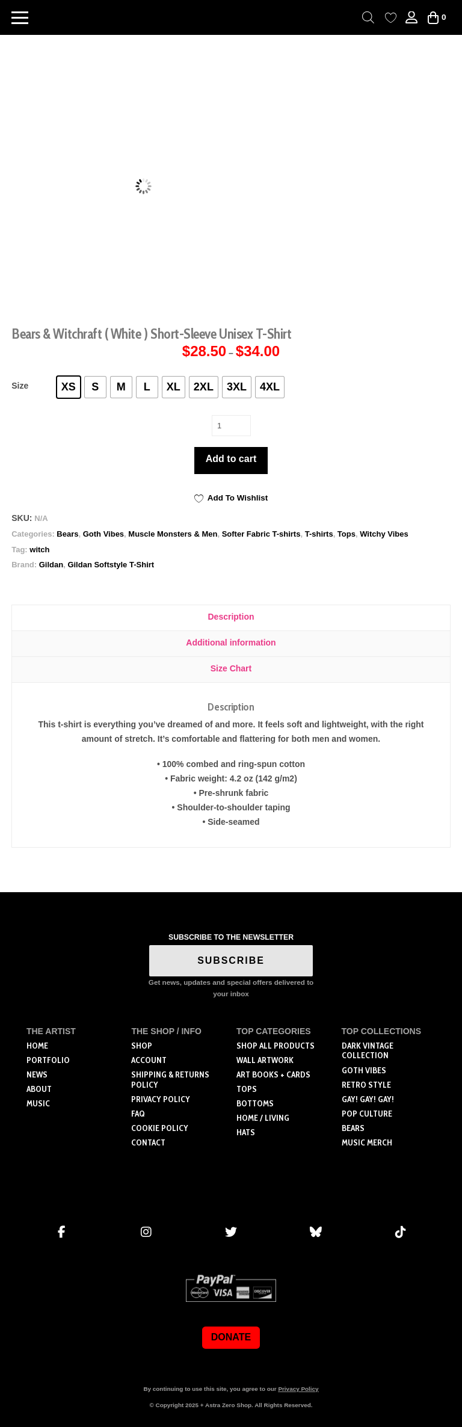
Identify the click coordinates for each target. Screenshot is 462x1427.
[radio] (68, 387)
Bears (67, 533)
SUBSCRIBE (231, 960)
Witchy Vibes (384, 533)
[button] (19, 17)
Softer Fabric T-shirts (261, 533)
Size (19, 385)
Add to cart (231, 459)
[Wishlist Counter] (390, 17)
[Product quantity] (231, 425)
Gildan (51, 564)
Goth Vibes (103, 533)
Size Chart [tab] (231, 668)
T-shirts (319, 533)
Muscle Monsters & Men (172, 533)
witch (39, 549)
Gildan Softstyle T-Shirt (110, 564)
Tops (346, 533)
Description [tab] (231, 616)
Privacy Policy (298, 1388)
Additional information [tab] (231, 642)
